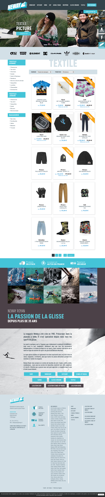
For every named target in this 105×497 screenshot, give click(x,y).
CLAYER (55, 417)
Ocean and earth (59, 449)
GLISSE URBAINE (75, 417)
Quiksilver (60, 454)
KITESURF (73, 411)
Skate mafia (59, 463)
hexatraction (53, 436)
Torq (58, 475)
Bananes (12, 125)
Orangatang (55, 450)
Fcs (60, 429)
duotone (63, 424)
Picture (52, 452)
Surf (31, 374)
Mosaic (52, 445)
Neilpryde (53, 447)
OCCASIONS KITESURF (90, 418)
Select (52, 461)
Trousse (12, 128)
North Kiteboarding (61, 447)
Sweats (12, 74)
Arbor (62, 410)
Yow (62, 480)
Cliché (59, 417)
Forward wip (62, 431)
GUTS (52, 434)
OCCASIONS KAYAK (89, 424)
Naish (58, 445)
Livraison (12, 429)
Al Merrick (64, 408)
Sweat (12, 106)
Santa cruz (62, 459)
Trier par (58, 72)
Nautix (61, 445)
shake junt (59, 461)
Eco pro (60, 426)
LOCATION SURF (88, 406)
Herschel (60, 434)
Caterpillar (56, 415)
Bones (59, 413)
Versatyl (61, 479)
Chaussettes (13, 87)
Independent (59, 438)
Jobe (58, 440)
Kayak (40, 380)
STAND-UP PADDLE (75, 413)
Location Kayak (76, 386)
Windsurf (48, 374)
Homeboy (53, 438)
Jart (55, 440)
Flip (64, 429)
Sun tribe (56, 472)
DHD (62, 420)
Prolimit (56, 454)
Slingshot (58, 465)
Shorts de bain (14, 110)
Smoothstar (62, 465)
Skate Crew (54, 463)
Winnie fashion (58, 480)
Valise (12, 123)
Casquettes (13, 83)
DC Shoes (59, 420)
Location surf (36, 386)
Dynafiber (53, 426)
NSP (51, 449)
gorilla (60, 433)
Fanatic (57, 429)
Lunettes (12, 85)
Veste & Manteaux (15, 76)
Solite (55, 468)
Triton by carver (57, 477)
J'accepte (101, 494)
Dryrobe (52, 424)
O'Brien (54, 449)
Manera (59, 443)
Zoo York (55, 482)
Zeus (52, 482)
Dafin (52, 420)
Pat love (62, 450)
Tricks (52, 477)
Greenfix (64, 433)
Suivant (71, 255)
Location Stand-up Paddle (56, 386)
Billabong (53, 413)
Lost (60, 442)
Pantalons (13, 78)
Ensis (61, 427)
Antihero (59, 410)
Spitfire (52, 470)
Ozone (59, 450)
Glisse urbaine (56, 380)
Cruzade (60, 419)
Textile (73, 380)
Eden (63, 426)
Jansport (52, 440)
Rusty (52, 459)
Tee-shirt (13, 69)
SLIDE (54, 465)
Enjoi (59, 427)
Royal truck (57, 457)
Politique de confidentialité (17, 427)
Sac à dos (13, 119)
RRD (61, 457)
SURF (72, 406)
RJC (62, 456)
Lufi (62, 442)
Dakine (54, 420)
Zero (65, 480)
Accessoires (13, 89)
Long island (56, 442)
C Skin (62, 413)
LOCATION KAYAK (88, 412)
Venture (57, 479)
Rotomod (52, 457)
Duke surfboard (57, 424)
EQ (63, 427)
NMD (56, 447)
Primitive (52, 454)
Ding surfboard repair (58, 422)
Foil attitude (57, 431)
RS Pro (63, 457)
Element (52, 427)
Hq (55, 438)
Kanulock (61, 440)
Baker (57, 411)
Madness (55, 443)
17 (65, 255)
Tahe (52, 475)
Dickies (52, 422)
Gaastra (55, 433)
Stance (55, 470)
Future (52, 433)
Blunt (56, 413)
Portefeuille (13, 121)
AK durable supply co (56, 408)
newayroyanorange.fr (17, 422)
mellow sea (63, 443)
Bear (59, 411)
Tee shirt (12, 102)
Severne (55, 461)
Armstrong (53, 411)
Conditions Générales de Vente (18, 426)
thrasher (54, 475)
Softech (63, 466)
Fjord (62, 429)
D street (64, 419)
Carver (52, 415)
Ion (63, 438)
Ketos (65, 440)
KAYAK (72, 415)
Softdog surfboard (57, 466)
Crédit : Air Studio (47, 488)
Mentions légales (58, 488)
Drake (64, 422)
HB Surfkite (55, 434)
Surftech (60, 473)
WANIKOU (53, 480)
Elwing (56, 427)
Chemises (13, 71)
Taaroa (63, 473)
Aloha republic (54, 410)
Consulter (23, 33)
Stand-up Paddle (81, 374)
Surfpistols (55, 473)
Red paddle (58, 456)
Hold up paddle (59, 436)
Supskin (60, 472)
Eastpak (56, 426)
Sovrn (58, 468)
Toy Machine (61, 475)
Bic (61, 411)
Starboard (59, 470)
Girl (58, 433)
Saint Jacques (56, 459)
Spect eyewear (62, 468)
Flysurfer (52, 431)
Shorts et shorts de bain (17, 80)
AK (51, 408)
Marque (33, 72)
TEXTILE (73, 419)
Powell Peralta (60, 452)
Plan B (55, 452)
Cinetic (52, 417)
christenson (60, 415)
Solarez (52, 468)
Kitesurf (65, 374)
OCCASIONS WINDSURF (90, 416)
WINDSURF (73, 408)
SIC (63, 461)
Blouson (12, 108)
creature (52, 419)
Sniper (52, 466)
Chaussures (13, 67)
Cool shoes (63, 417)
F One (54, 429)
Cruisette (56, 419)
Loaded (52, 442)
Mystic (55, 445)
